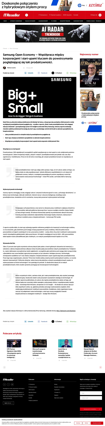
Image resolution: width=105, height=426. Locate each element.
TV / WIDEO (54, 21)
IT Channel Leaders (33, 385)
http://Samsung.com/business (66, 311)
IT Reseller (5, 48)
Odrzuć (86, 423)
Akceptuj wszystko (97, 423)
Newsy (55, 383)
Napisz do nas (7, 401)
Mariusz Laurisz (11, 68)
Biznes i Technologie (14, 48)
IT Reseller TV (57, 391)
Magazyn (56, 393)
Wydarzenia (56, 388)
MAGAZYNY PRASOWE (65, 21)
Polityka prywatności (33, 399)
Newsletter (31, 393)
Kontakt (76, 15)
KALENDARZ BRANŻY (43, 21)
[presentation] (91, 402)
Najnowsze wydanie (58, 396)
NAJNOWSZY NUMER (78, 21)
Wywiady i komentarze (59, 385)
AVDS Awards (32, 388)
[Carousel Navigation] (52, 366)
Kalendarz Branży (32, 391)
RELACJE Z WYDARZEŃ (30, 21)
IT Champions (32, 383)
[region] (52, 422)
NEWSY (5, 21)
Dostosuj (78, 423)
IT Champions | (43, 15)
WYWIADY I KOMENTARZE (16, 21)
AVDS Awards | (67, 15)
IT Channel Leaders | (55, 15)
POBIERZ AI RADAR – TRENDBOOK (93, 21)
